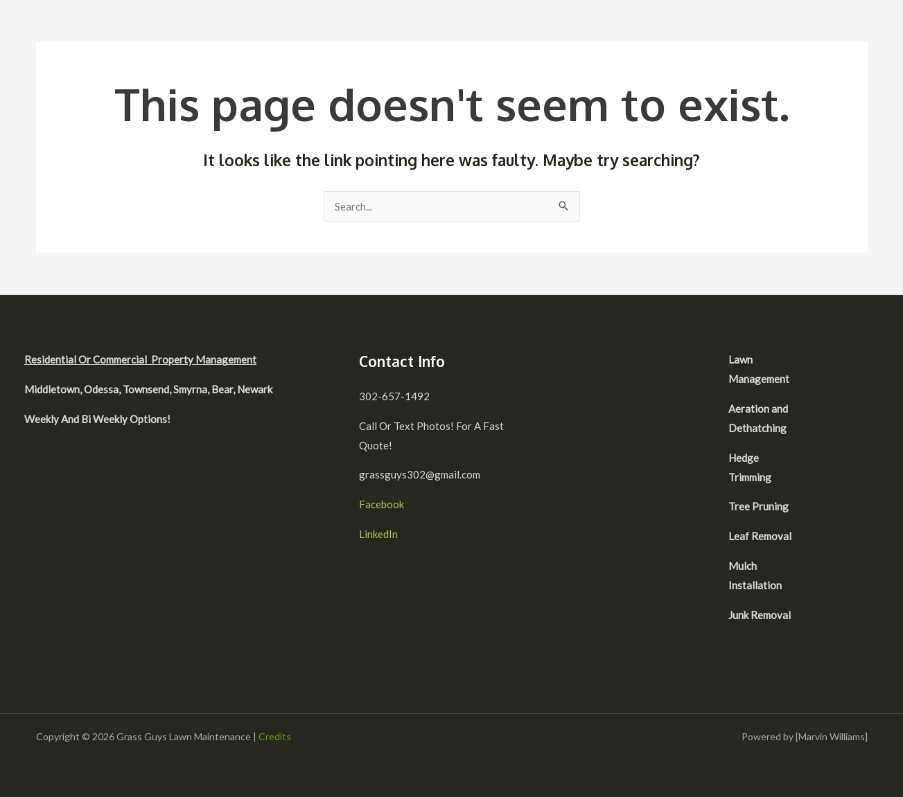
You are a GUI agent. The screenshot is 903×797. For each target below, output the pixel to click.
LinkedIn (378, 534)
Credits (274, 736)
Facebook (381, 504)
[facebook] (840, 361)
